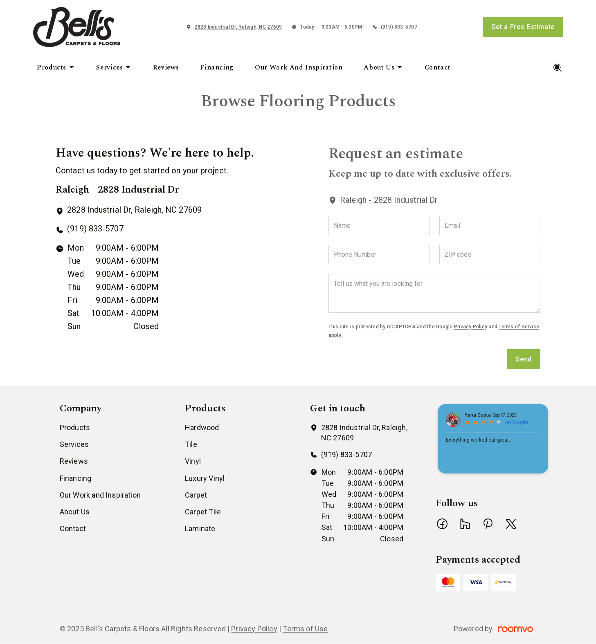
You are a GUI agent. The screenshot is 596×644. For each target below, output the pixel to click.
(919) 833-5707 (399, 27)
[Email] (489, 225)
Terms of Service (519, 327)
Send (523, 359)
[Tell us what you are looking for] (434, 293)
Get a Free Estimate (523, 27)
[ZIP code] (489, 254)
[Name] (379, 225)
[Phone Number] (379, 254)
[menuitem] (56, 68)
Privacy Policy (470, 327)
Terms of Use (305, 628)
